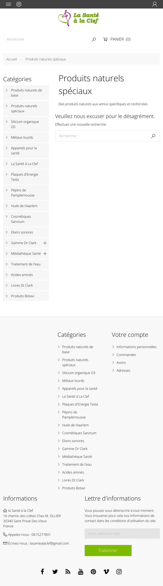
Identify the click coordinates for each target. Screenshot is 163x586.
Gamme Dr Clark (23, 242)
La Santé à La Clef (24, 163)
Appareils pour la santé (24, 150)
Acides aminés (22, 274)
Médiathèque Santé (26, 253)
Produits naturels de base (26, 93)
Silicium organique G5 (25, 124)
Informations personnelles (136, 346)
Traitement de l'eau (26, 264)
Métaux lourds (22, 137)
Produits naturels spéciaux (24, 108)
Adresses (123, 370)
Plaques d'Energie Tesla (24, 177)
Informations (20, 498)
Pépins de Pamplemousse (23, 193)
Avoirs (121, 362)
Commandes (126, 354)
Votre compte (130, 335)
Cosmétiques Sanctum (21, 219)
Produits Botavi (22, 296)
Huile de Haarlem (24, 205)
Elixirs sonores (22, 232)
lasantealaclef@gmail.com (49, 543)
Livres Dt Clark (22, 285)
